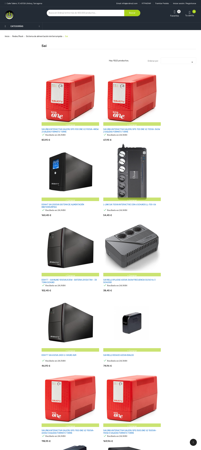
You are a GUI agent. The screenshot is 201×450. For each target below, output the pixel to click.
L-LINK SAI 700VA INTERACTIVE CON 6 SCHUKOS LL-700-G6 (130, 96)
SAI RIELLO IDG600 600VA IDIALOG (76, 139)
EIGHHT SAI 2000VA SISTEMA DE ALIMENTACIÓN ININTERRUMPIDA (103, 98)
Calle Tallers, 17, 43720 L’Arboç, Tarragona (24, 3)
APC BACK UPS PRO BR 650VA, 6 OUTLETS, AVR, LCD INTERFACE (53, 273)
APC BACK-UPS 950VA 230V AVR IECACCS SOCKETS (184, 317)
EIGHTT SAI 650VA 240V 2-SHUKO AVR (53, 139)
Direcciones (121, 420)
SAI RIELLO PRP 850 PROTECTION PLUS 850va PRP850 (156, 141)
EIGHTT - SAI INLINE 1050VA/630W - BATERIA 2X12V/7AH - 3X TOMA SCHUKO (157, 98)
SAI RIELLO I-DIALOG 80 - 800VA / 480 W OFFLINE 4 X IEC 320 (185, 185)
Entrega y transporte (99, 396)
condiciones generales (174, 406)
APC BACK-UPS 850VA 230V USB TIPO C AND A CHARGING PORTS (158, 317)
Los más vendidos (71, 401)
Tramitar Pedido (162, 3)
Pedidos (119, 410)
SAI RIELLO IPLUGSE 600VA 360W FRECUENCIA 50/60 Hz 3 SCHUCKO (185, 98)
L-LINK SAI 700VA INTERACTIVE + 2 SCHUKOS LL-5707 (76, 185)
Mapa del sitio (95, 420)
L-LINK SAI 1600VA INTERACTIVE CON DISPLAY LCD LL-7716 (183, 141)
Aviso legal (94, 401)
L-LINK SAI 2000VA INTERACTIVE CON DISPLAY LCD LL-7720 (51, 185)
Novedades (69, 396)
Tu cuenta (121, 390)
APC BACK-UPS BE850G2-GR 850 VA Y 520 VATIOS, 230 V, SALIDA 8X (105, 363)
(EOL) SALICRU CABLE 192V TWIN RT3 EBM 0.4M (104, 229)
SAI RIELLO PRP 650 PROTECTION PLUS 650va (50, 229)
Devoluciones (95, 410)
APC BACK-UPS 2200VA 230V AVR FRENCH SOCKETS (158, 273)
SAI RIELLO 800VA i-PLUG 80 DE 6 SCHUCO (157, 183)
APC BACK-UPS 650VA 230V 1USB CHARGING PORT (78, 317)
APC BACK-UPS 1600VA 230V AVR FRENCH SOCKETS (105, 273)
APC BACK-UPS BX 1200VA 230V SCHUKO (131, 360)
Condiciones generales (99, 406)
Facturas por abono (124, 415)
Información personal (125, 396)
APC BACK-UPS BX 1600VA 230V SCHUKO (157, 360)
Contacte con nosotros (100, 415)
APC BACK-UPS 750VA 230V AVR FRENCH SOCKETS (104, 317)
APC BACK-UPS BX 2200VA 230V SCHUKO (184, 360)
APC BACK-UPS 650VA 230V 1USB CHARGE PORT (52, 317)
